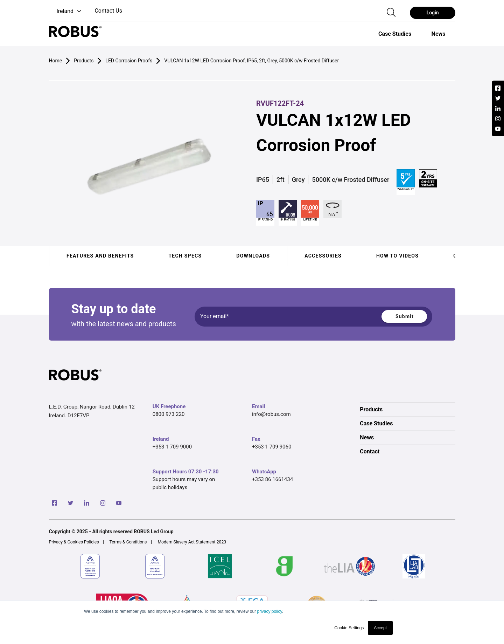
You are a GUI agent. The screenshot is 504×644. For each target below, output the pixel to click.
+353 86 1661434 (272, 479)
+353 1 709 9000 (172, 447)
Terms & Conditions (128, 542)
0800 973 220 (169, 414)
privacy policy (269, 611)
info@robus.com (271, 414)
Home (55, 60)
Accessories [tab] (323, 256)
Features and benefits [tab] (100, 256)
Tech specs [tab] (185, 256)
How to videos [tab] (397, 256)
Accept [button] (380, 627)
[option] (394, 33)
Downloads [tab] (253, 256)
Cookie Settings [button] (349, 627)
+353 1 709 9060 (271, 447)
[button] (66, 11)
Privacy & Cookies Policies (74, 542)
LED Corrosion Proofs (128, 60)
